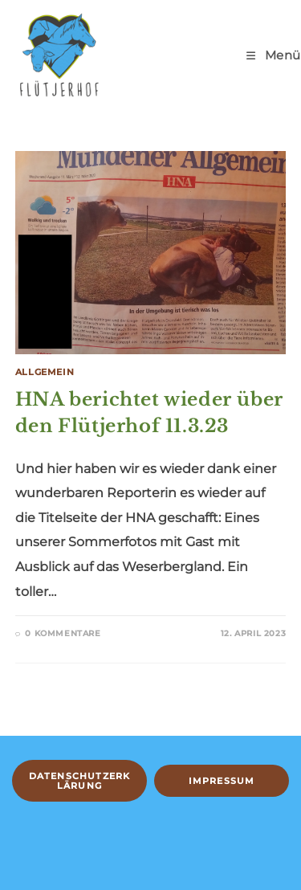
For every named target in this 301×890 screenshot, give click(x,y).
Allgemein (44, 372)
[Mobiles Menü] (273, 55)
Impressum (222, 780)
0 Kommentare (62, 633)
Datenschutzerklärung (80, 780)
